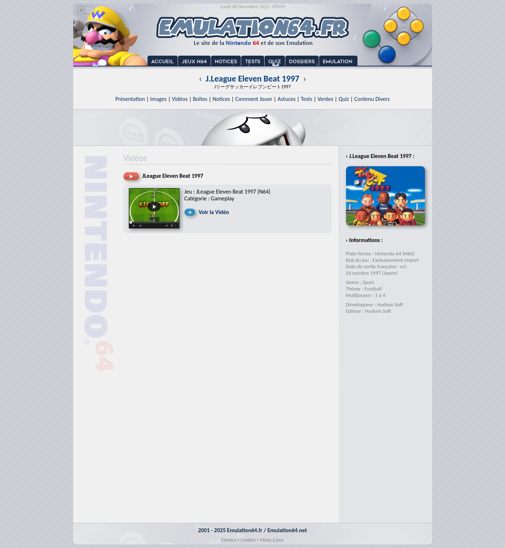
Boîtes (200, 99)
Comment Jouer (253, 99)
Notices (221, 99)
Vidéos (180, 99)
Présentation (130, 99)
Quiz (343, 99)
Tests (306, 99)
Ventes (325, 99)
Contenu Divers (372, 99)
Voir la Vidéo (214, 212)
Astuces (286, 99)
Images (158, 99)
